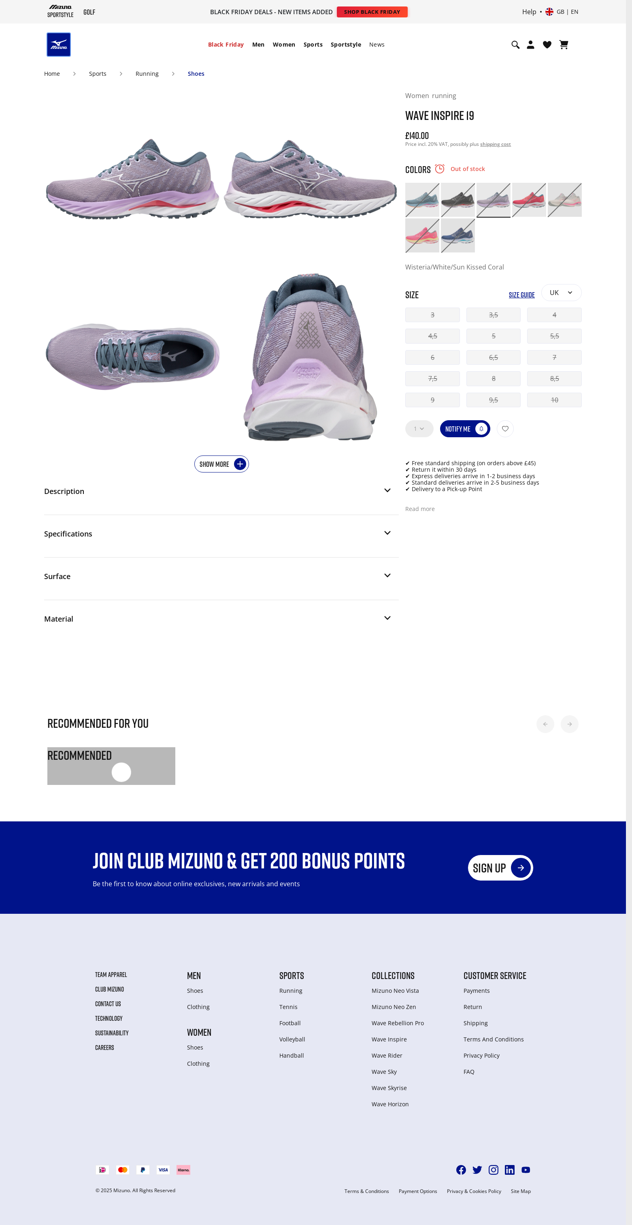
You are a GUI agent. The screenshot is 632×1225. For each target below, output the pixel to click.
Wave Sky (384, 1071)
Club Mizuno (109, 989)
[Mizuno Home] (60, 11)
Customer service (495, 975)
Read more (420, 509)
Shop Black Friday (372, 11)
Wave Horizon (390, 1104)
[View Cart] (563, 44)
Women (284, 44)
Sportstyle (346, 44)
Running (147, 73)
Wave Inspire (389, 1039)
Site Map (521, 1191)
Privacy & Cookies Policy (474, 1191)
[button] (218, 493)
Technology (109, 1018)
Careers (104, 1047)
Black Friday (226, 44)
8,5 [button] (554, 378)
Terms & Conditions (367, 1191)
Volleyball (292, 1039)
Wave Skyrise (389, 1088)
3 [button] (432, 314)
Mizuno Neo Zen (394, 1007)
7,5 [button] (432, 378)
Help (529, 11)
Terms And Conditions (494, 1039)
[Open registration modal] (530, 44)
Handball (291, 1055)
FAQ (469, 1071)
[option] (422, 200)
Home (52, 73)
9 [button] (432, 400)
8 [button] (494, 378)
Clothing (198, 1007)
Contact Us (108, 1004)
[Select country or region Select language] (562, 12)
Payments (477, 990)
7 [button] (554, 357)
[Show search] (515, 44)
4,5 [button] (432, 335)
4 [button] (554, 314)
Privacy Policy (482, 1055)
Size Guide (522, 295)
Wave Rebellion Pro (398, 1023)
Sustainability (112, 1033)
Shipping (476, 1023)
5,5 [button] (554, 335)
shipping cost (495, 144)
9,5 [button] (493, 400)
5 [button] (494, 335)
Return (473, 1007)
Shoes (196, 73)
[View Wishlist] (547, 44)
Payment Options (418, 1191)
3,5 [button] (493, 314)
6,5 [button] (493, 357)
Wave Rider (387, 1055)
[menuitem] (226, 44)
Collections (393, 975)
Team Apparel (111, 975)
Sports (313, 44)
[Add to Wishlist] (505, 428)
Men (258, 44)
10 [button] (554, 400)
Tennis (288, 1007)
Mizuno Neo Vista (395, 990)
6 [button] (432, 357)
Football (290, 1023)
